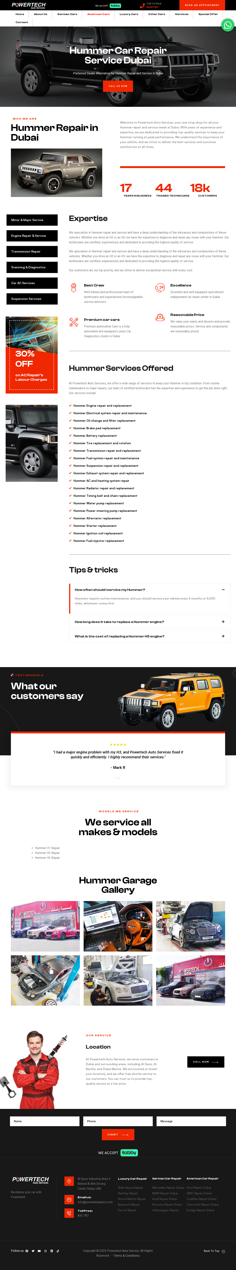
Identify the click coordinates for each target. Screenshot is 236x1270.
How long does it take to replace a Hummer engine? (119, 622)
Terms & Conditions (127, 1255)
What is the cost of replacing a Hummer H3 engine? (119, 636)
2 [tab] (118, 778)
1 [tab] (115, 778)
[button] (202, 5)
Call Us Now (153, 3)
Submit (118, 1135)
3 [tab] (121, 778)
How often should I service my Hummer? (110, 590)
